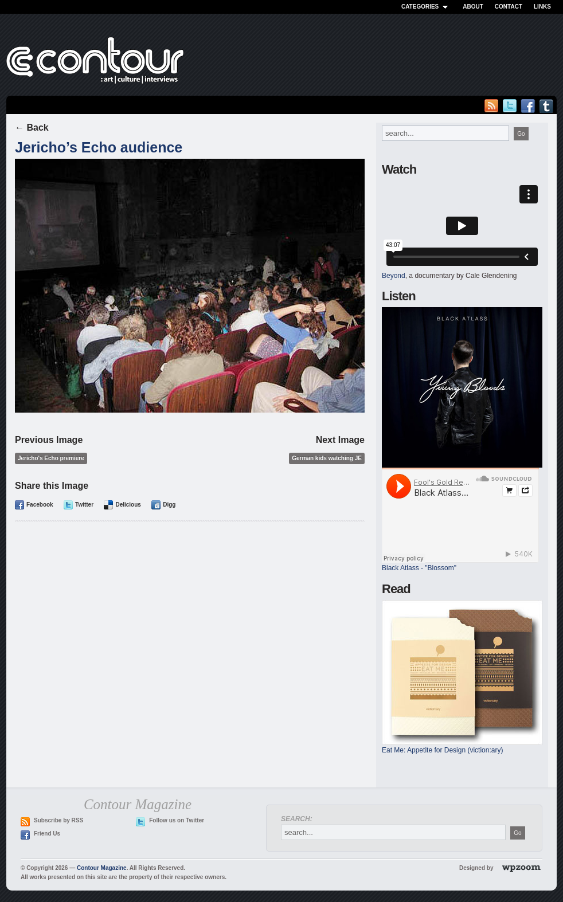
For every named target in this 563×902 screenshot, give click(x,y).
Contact (508, 6)
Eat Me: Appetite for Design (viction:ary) (442, 750)
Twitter (84, 504)
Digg (169, 504)
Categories (426, 6)
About (473, 6)
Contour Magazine (102, 868)
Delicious (127, 504)
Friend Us (47, 833)
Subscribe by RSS (58, 820)
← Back (32, 127)
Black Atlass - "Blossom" (419, 568)
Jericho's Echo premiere (51, 458)
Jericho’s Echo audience (98, 147)
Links (542, 6)
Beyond (393, 276)
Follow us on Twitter (176, 820)
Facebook (39, 504)
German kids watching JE (327, 458)
